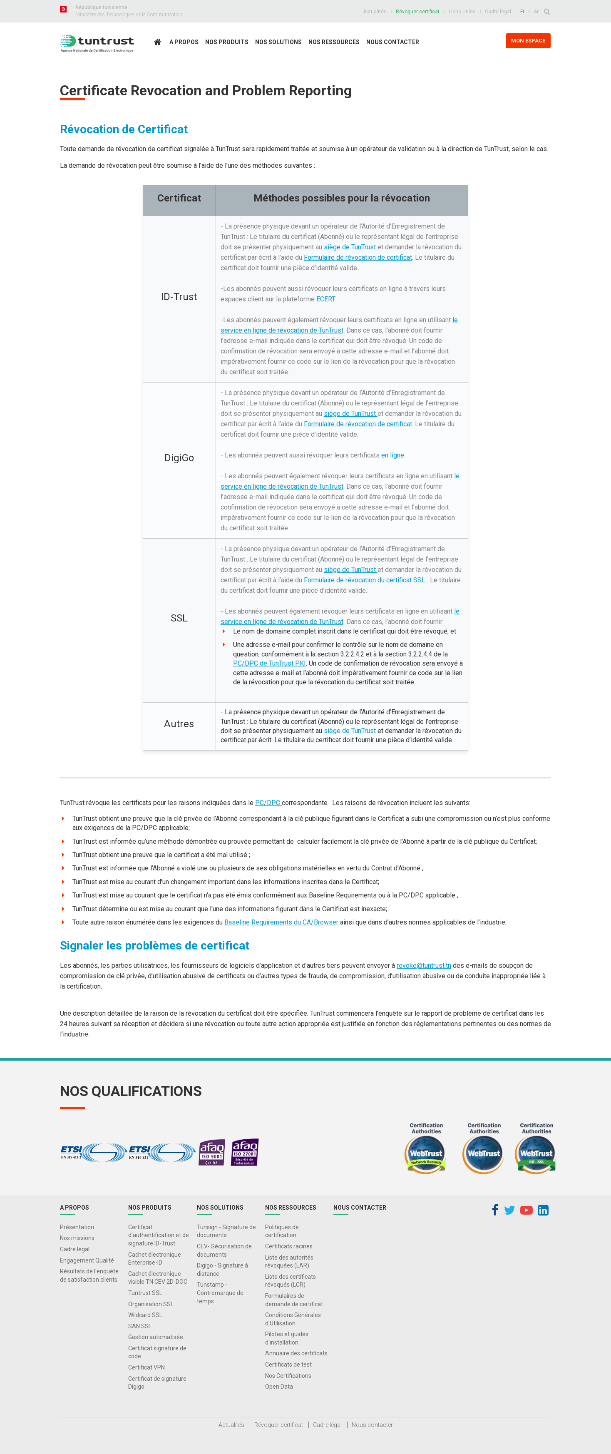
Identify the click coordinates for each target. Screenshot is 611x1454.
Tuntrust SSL (145, 1293)
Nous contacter (392, 42)
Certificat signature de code (157, 1352)
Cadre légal (498, 12)
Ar (536, 12)
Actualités (375, 12)
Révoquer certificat (418, 12)
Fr (522, 12)
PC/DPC (268, 803)
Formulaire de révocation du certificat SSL (364, 580)
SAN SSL (140, 1326)
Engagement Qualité (87, 1260)
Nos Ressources (334, 42)
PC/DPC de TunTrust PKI (269, 663)
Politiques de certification (282, 1231)
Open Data (279, 1386)
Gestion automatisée (155, 1337)
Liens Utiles (462, 12)
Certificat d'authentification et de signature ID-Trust (158, 1235)
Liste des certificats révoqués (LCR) (290, 1280)
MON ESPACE (528, 40)
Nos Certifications (288, 1375)
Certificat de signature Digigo (157, 1382)
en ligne (392, 455)
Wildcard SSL (145, 1315)
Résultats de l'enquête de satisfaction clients (89, 1275)
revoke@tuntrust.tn (424, 965)
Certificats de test (288, 1364)
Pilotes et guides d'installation (286, 1338)
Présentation (77, 1227)
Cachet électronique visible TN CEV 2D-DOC (157, 1277)
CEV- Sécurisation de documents (224, 1250)
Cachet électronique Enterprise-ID (154, 1258)
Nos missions (77, 1238)
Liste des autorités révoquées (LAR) (289, 1261)
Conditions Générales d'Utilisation (293, 1319)
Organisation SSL (151, 1304)
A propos (184, 42)
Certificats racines (289, 1246)
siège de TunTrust (351, 247)
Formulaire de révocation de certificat (358, 257)
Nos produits (226, 42)
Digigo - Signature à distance (222, 1269)
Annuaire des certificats (296, 1353)
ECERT (325, 299)
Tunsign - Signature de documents (226, 1231)
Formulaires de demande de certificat (294, 1299)
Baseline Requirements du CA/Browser (281, 922)
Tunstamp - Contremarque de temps (220, 1292)
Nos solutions (278, 42)
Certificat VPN (146, 1367)
